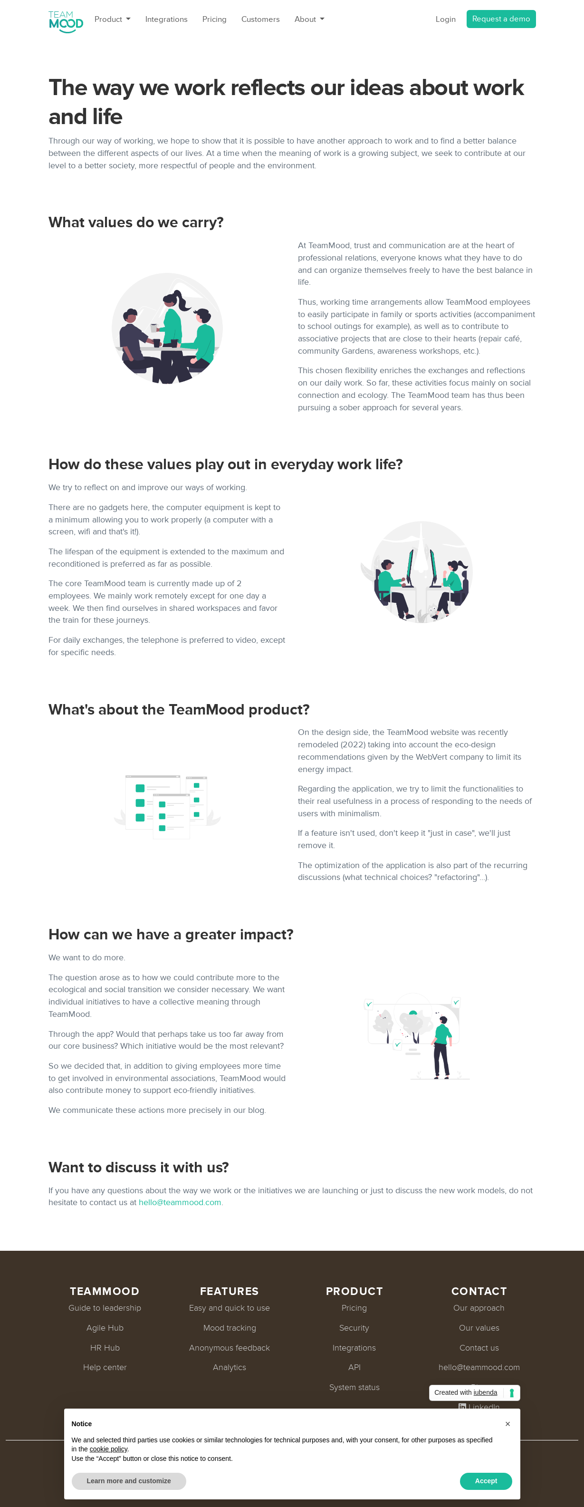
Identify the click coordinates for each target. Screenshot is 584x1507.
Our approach (479, 1308)
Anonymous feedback (229, 1348)
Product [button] (109, 19)
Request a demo (501, 19)
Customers (260, 19)
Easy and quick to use (229, 1308)
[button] (508, 1423)
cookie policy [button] (108, 1449)
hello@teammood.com (180, 1202)
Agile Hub (105, 1328)
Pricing (214, 19)
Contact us (479, 1348)
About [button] (306, 19)
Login (446, 19)
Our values (479, 1328)
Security (354, 1328)
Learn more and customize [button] (129, 1481)
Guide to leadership (104, 1308)
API (354, 1367)
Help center (105, 1367)
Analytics (229, 1367)
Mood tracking (229, 1328)
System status (354, 1387)
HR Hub (105, 1348)
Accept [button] (486, 1481)
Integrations (166, 19)
